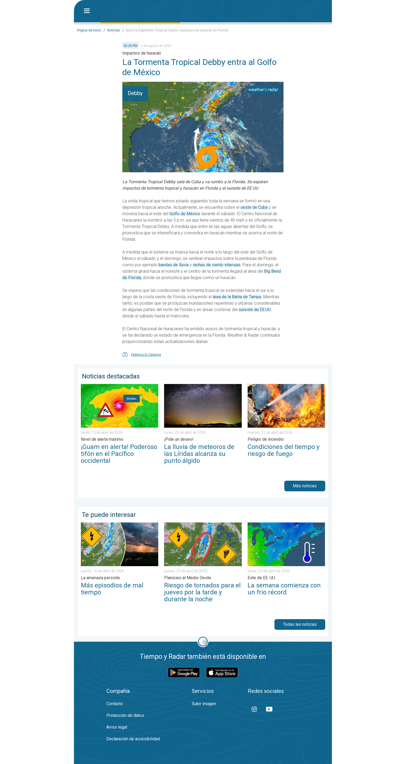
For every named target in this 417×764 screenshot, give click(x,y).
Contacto (114, 703)
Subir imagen (204, 703)
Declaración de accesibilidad (133, 738)
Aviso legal (116, 727)
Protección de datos (125, 715)
